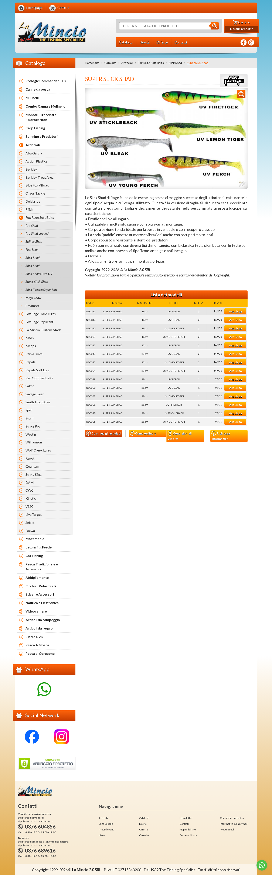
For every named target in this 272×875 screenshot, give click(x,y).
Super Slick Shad (37, 281)
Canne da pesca (38, 89)
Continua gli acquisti (103, 433)
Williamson (34, 442)
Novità (143, 823)
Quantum (32, 466)
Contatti (184, 823)
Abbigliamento (37, 577)
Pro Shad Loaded (37, 233)
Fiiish (29, 209)
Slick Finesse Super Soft (41, 289)
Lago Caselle (106, 823)
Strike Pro (33, 426)
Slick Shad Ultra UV (39, 274)
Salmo (30, 386)
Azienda (103, 818)
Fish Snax (32, 249)
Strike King (34, 474)
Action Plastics (36, 161)
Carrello (144, 835)
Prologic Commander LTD (46, 81)
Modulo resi (227, 829)
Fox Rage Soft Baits (151, 63)
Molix (30, 338)
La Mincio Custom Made (43, 330)
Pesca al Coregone (40, 653)
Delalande (33, 201)
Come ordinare (143, 433)
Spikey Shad (34, 241)
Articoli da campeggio (43, 620)
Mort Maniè (35, 539)
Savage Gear (35, 394)
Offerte (143, 829)
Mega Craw (33, 298)
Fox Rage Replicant (39, 322)
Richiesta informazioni (220, 435)
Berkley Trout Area (40, 177)
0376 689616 (40, 850)
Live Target (34, 514)
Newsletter (186, 818)
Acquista (235, 311)
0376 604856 (40, 826)
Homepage (92, 63)
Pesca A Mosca (37, 645)
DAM (30, 482)
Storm (30, 418)
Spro (29, 410)
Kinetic (31, 498)
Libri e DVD (34, 637)
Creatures (32, 306)
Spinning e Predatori (42, 136)
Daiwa (30, 531)
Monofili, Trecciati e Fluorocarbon (41, 117)
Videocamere (36, 611)
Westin (31, 434)
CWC (30, 490)
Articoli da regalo (39, 628)
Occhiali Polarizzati (41, 586)
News (102, 835)
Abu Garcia (34, 153)
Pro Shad (32, 225)
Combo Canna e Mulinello (45, 106)
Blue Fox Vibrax (37, 185)
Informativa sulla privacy (233, 823)
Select (30, 522)
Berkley (31, 169)
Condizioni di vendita (180, 435)
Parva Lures (34, 354)
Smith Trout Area (38, 402)
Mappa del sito (188, 829)
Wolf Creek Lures (38, 450)
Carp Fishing (35, 128)
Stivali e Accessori (40, 594)
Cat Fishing (34, 556)
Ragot (30, 458)
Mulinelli (32, 98)
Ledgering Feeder (39, 547)
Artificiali (127, 63)
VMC (30, 506)
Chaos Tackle (35, 193)
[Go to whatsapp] (261, 865)
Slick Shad (175, 63)
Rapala (30, 362)
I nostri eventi (106, 829)
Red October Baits (39, 378)
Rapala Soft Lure (37, 370)
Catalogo (110, 63)
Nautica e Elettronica (42, 603)
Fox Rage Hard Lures (41, 314)
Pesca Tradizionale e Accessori (42, 566)
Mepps (31, 346)
